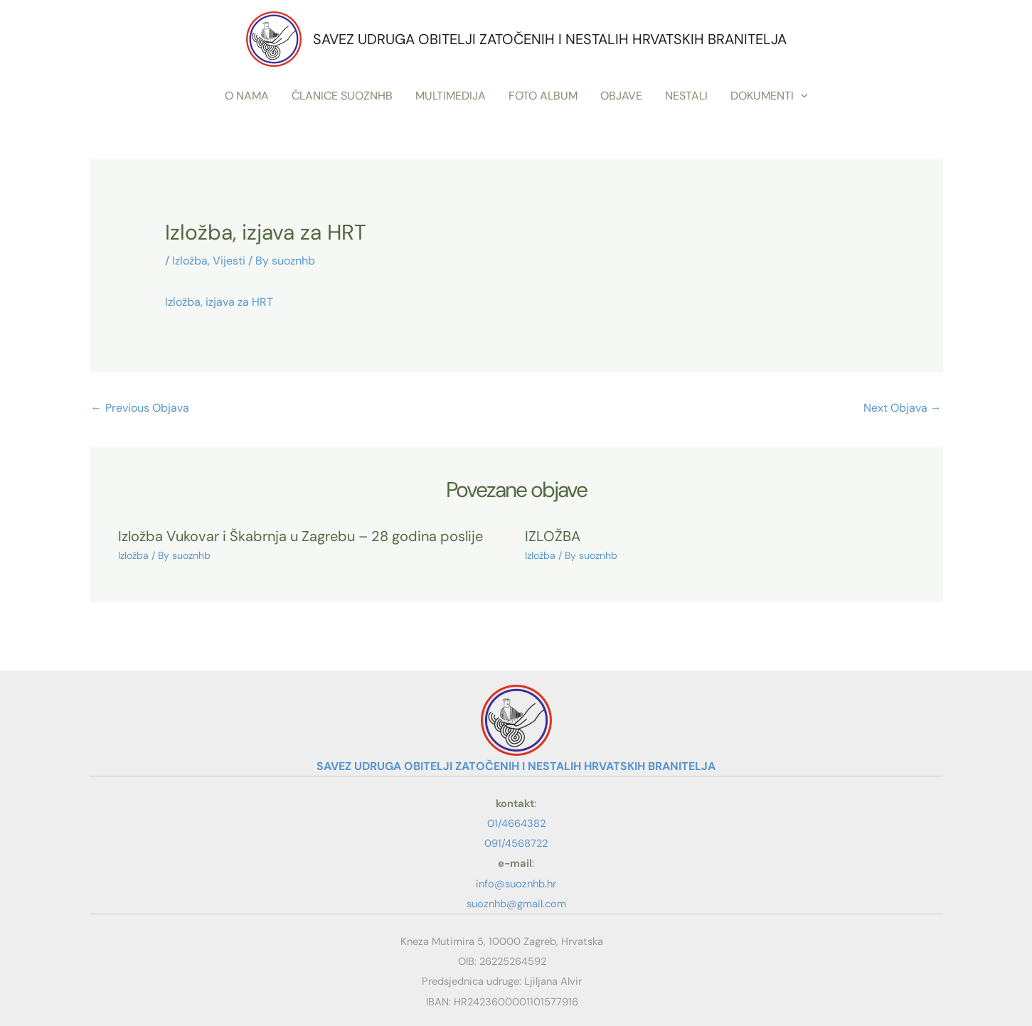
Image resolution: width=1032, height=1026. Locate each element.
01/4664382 (516, 823)
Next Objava (902, 407)
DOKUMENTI (769, 96)
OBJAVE (621, 95)
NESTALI (686, 95)
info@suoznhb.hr (516, 884)
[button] (801, 96)
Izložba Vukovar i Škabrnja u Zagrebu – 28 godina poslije (300, 536)
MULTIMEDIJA (450, 95)
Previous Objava (140, 407)
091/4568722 (516, 843)
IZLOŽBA (552, 536)
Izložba (190, 260)
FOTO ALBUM (543, 95)
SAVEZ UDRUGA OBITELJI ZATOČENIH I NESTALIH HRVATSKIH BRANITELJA (550, 39)
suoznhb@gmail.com (516, 904)
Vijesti (229, 260)
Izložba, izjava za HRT (219, 301)
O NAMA (247, 95)
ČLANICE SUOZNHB (342, 95)
